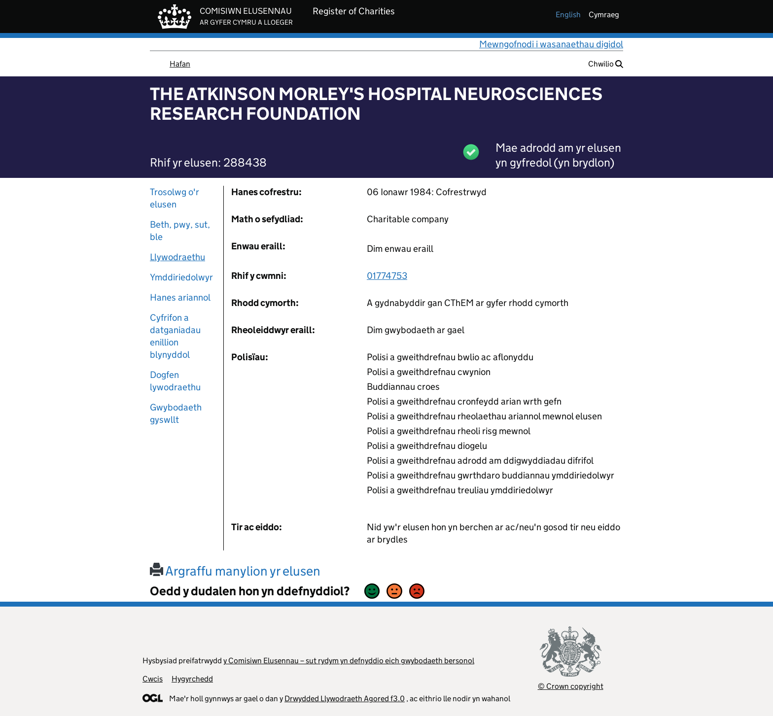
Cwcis (152, 678)
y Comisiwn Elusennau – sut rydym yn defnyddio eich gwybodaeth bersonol (348, 660)
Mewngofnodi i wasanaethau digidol (551, 44)
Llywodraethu (177, 257)
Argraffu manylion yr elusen (235, 571)
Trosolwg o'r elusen (174, 198)
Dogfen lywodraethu (175, 381)
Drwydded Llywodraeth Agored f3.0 (344, 698)
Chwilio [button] (605, 63)
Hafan (180, 63)
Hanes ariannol (180, 297)
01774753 (387, 275)
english (568, 14)
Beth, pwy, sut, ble (180, 230)
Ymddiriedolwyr (181, 277)
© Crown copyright (570, 686)
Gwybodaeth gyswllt (176, 413)
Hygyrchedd (192, 678)
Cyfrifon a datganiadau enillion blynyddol (175, 336)
